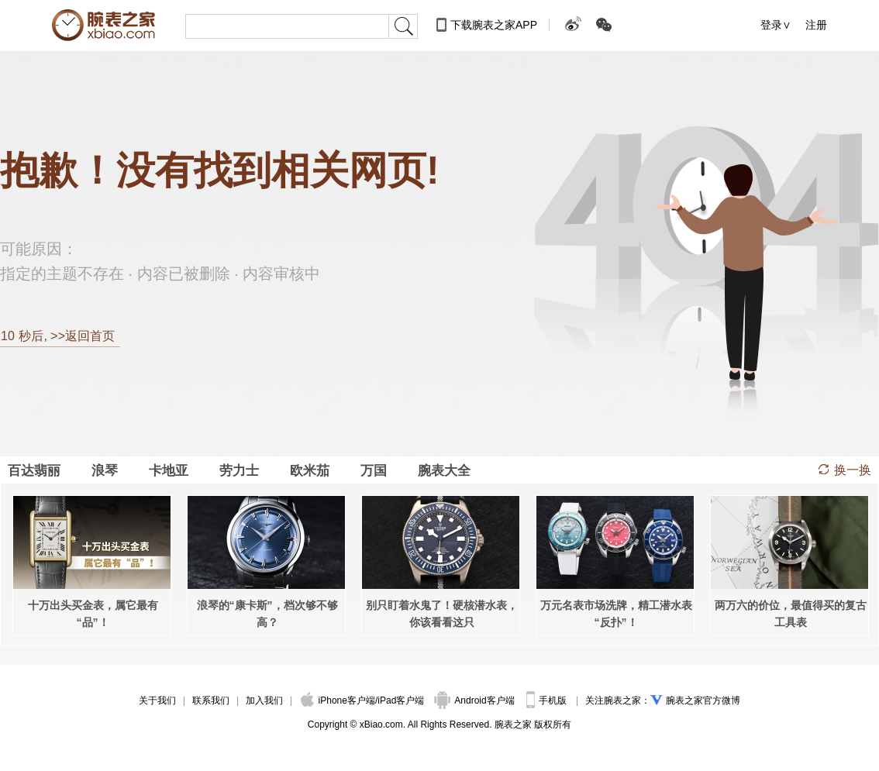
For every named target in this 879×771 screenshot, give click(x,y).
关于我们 (157, 700)
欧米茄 (309, 470)
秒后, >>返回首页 (57, 335)
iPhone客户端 (338, 700)
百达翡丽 (34, 470)
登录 (771, 25)
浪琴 (104, 470)
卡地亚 (168, 470)
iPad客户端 (400, 700)
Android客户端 (475, 700)
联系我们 (210, 700)
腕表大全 (444, 470)
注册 (816, 25)
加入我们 (264, 700)
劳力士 (239, 470)
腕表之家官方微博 (703, 700)
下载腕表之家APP (493, 25)
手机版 (547, 700)
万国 (373, 470)
